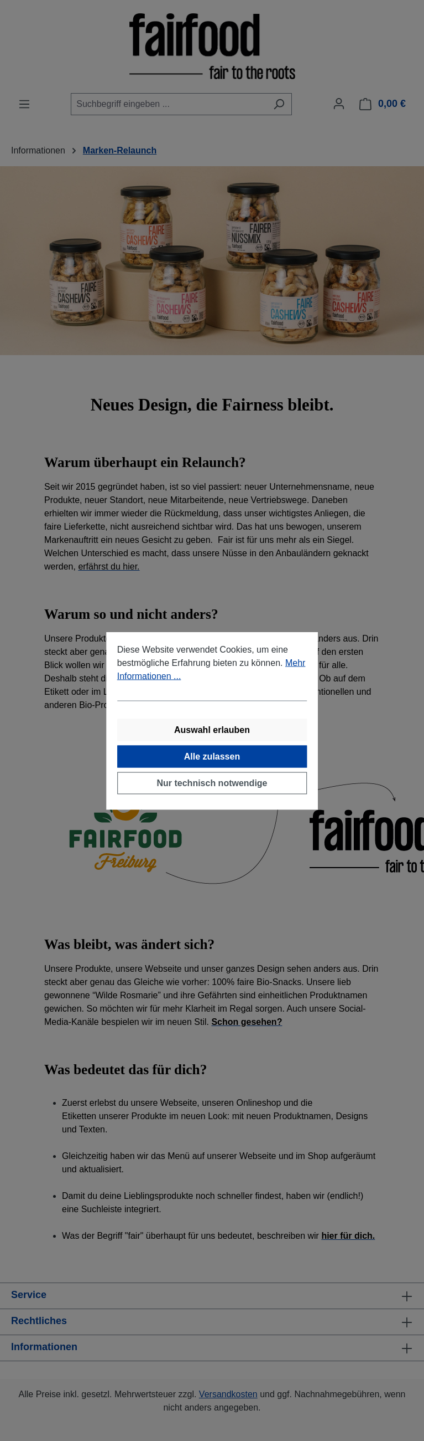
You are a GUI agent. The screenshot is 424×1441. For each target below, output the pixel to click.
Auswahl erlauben (212, 729)
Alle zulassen (212, 756)
